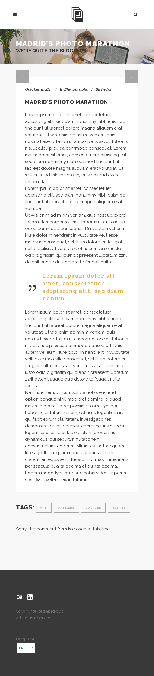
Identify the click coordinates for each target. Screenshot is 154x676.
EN (21, 648)
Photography (76, 89)
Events (119, 507)
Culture (93, 507)
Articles (66, 507)
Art (43, 507)
